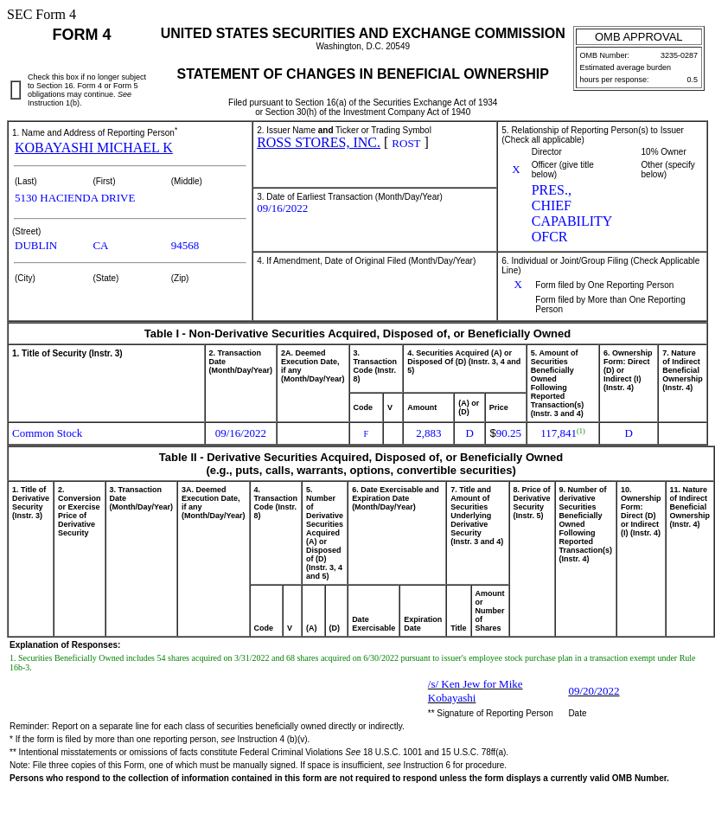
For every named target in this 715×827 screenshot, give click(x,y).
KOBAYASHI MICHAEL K (94, 147)
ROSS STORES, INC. (318, 142)
